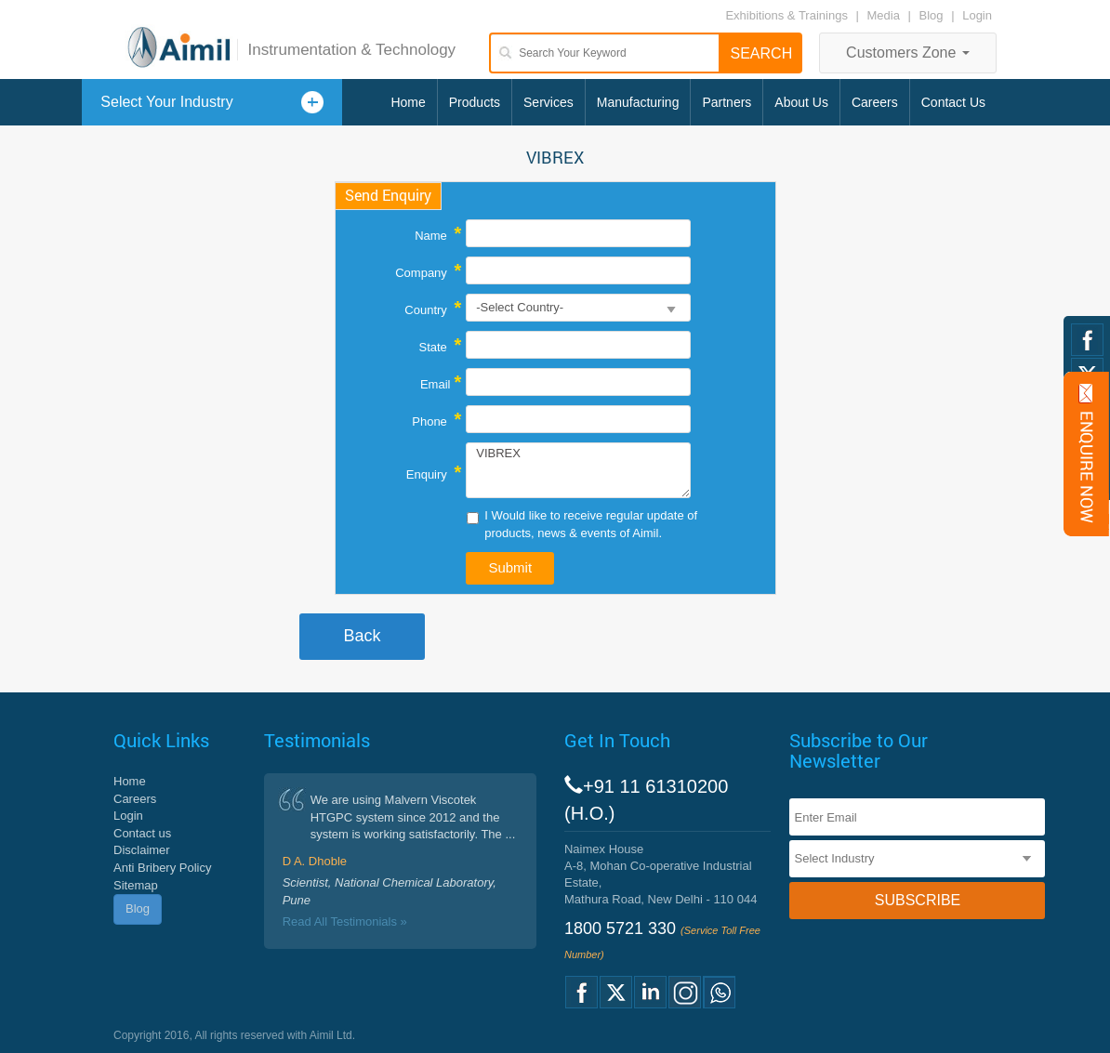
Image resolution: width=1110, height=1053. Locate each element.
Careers (875, 102)
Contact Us (953, 102)
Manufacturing (638, 102)
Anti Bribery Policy (162, 868)
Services (548, 102)
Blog (931, 15)
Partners (726, 102)
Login (977, 15)
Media (885, 15)
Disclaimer (141, 850)
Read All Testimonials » (345, 921)
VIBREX (578, 470)
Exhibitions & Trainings (786, 15)
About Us (801, 102)
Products (474, 102)
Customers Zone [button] (908, 52)
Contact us (142, 833)
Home (407, 102)
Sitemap (135, 885)
